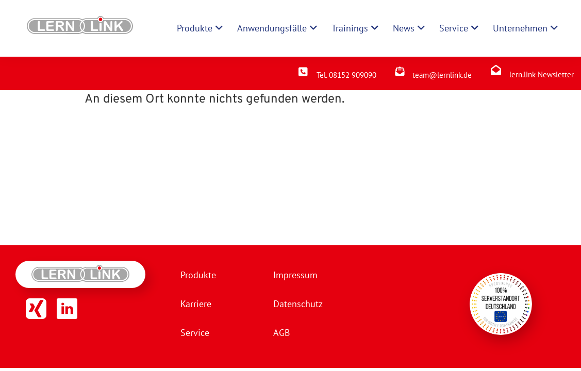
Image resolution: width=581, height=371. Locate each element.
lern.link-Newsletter (541, 74)
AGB (281, 333)
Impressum (295, 275)
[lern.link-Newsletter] (496, 70)
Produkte (198, 275)
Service (194, 333)
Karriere (195, 304)
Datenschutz (298, 304)
